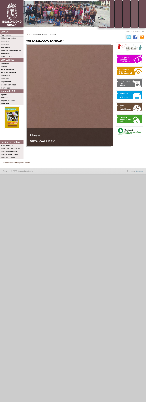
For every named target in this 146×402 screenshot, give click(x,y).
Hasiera (29, 34)
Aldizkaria (5, 104)
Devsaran (139, 171)
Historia (4, 66)
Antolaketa (5, 47)
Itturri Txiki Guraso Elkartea (12, 148)
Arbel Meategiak (7, 69)
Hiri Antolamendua (8, 38)
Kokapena (5, 63)
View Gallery (42, 141)
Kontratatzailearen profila (11, 50)
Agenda (4, 95)
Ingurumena (6, 82)
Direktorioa (5, 75)
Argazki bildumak (8, 101)
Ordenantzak (6, 44)
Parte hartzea (6, 56)
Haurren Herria (7, 145)
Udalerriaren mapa (8, 85)
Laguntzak (5, 41)
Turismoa (5, 79)
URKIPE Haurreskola (9, 152)
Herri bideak (6, 88)
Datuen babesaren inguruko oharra (16, 163)
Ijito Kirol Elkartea (8, 158)
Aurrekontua (6, 35)
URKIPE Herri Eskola (9, 155)
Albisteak (4, 98)
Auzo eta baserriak (8, 72)
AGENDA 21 (6, 53)
